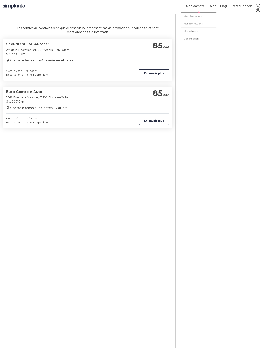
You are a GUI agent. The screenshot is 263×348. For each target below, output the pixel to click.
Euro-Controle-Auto (24, 92)
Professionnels (241, 6)
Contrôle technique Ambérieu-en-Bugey (41, 60)
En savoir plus (154, 73)
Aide (213, 6)
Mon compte (195, 6)
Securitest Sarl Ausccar (27, 44)
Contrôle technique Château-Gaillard (39, 108)
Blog (223, 6)
